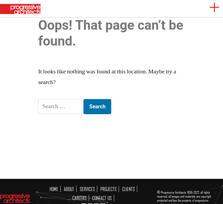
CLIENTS (128, 189)
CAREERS (79, 198)
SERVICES (87, 189)
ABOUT (69, 189)
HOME (54, 189)
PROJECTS (108, 189)
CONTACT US (102, 198)
